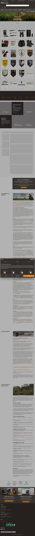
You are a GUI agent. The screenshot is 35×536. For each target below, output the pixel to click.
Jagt (6, 9)
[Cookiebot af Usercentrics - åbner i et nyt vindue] (30, 259)
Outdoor (14, 9)
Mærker (19, 9)
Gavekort (24, 9)
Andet (29, 9)
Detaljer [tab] (17, 261)
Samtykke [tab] (6, 261)
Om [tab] (28, 261)
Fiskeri (10, 9)
